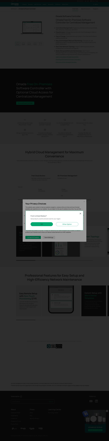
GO (42, 224)
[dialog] (54, 220)
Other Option (67, 224)
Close (80, 213)
